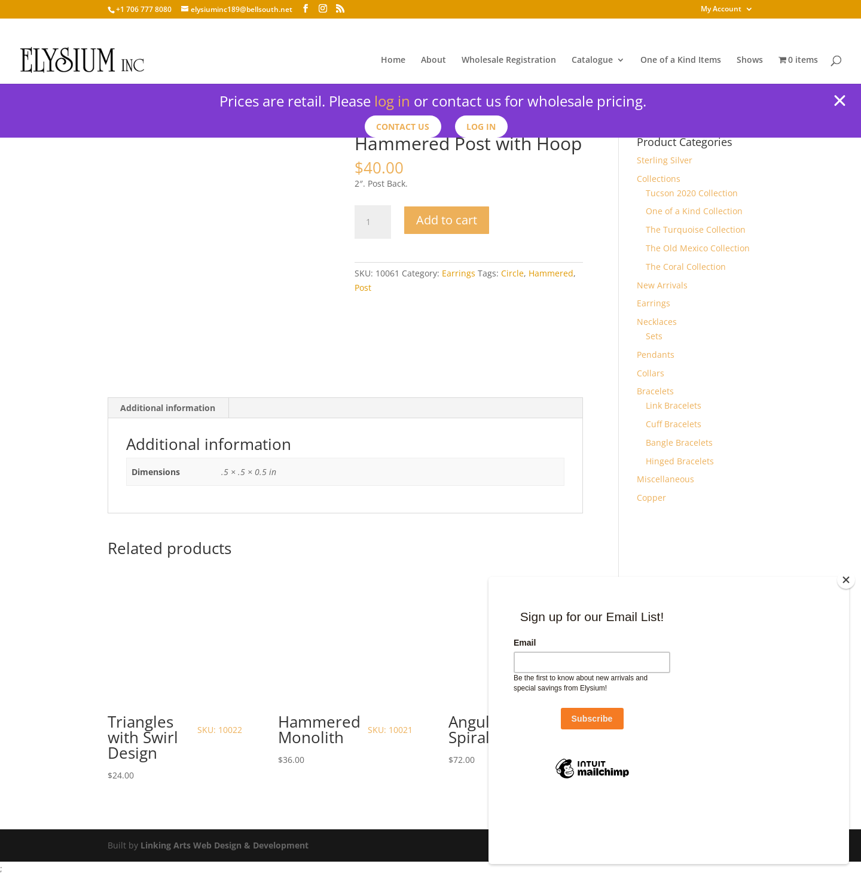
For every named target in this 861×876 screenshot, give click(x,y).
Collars (650, 373)
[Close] (846, 641)
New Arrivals (662, 285)
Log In (482, 126)
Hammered (551, 273)
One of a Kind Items (680, 60)
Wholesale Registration (509, 60)
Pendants (655, 354)
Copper (651, 497)
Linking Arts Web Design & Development (225, 845)
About (433, 60)
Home (393, 60)
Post (363, 287)
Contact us (402, 126)
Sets (654, 336)
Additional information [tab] (167, 407)
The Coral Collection (686, 266)
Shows (750, 60)
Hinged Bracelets (680, 461)
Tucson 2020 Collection (692, 193)
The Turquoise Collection (696, 229)
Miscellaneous (665, 479)
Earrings (458, 273)
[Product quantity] (372, 222)
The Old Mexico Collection (698, 248)
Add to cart (446, 220)
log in (392, 101)
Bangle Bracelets (679, 442)
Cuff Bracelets (673, 424)
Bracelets (655, 391)
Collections (658, 178)
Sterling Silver (664, 160)
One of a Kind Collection (694, 211)
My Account (721, 9)
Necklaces (657, 321)
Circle (512, 273)
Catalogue (592, 60)
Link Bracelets (673, 405)
